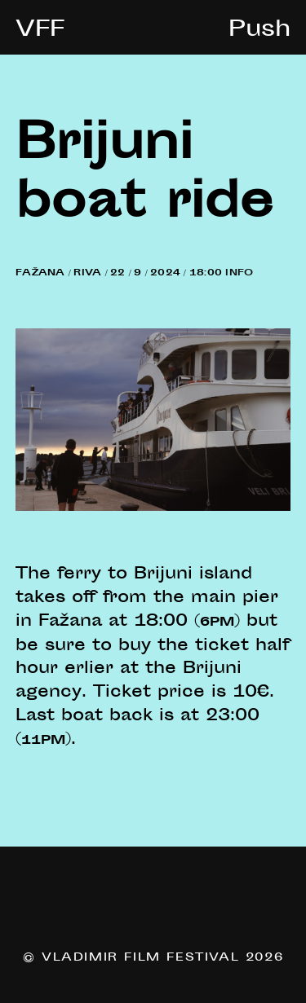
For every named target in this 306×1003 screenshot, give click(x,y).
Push (259, 30)
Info (239, 273)
